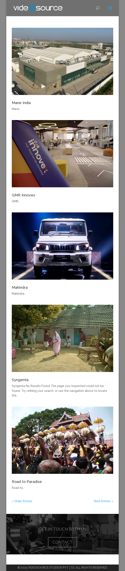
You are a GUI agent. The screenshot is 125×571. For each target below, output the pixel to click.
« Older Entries (22, 501)
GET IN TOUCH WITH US (63, 529)
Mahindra (20, 287)
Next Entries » (103, 501)
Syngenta (20, 380)
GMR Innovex (23, 195)
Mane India (21, 103)
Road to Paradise (27, 481)
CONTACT (62, 542)
